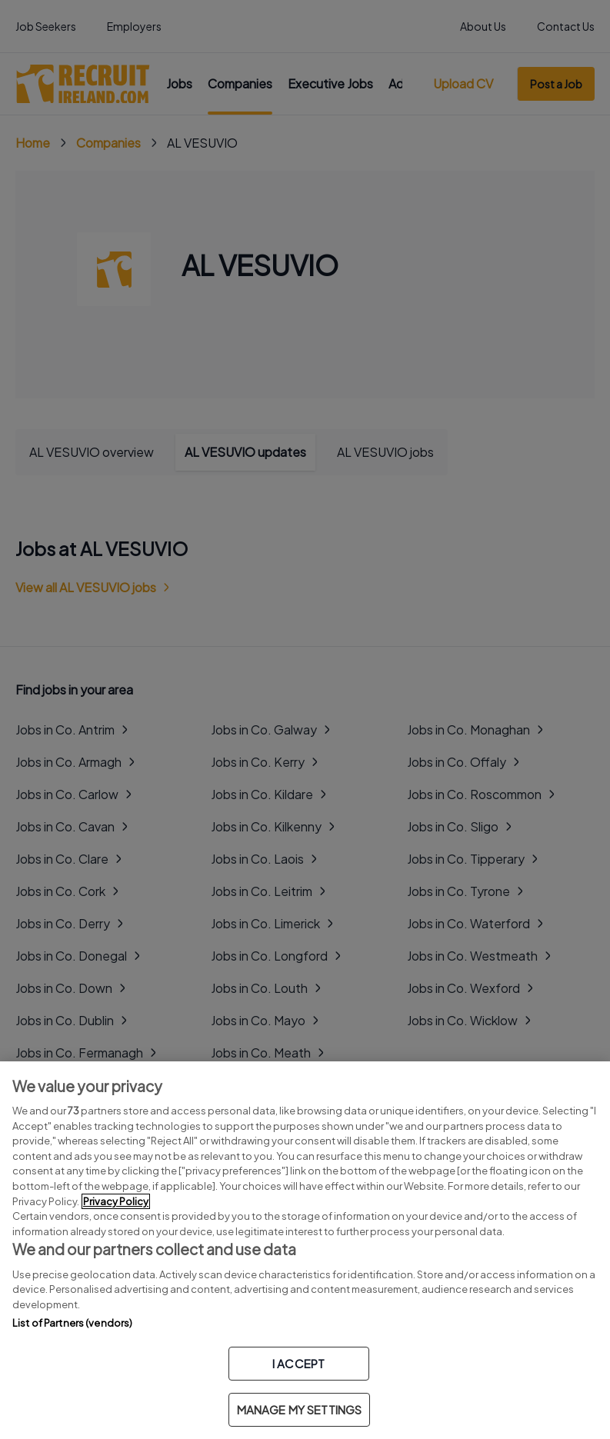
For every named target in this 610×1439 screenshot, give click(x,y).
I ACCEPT (298, 1363)
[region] (305, 1250)
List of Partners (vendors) (72, 1323)
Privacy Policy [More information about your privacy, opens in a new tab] (115, 1201)
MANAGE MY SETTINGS (299, 1409)
